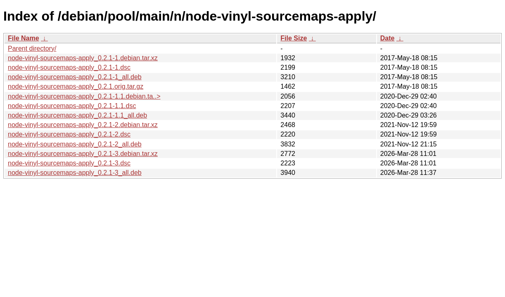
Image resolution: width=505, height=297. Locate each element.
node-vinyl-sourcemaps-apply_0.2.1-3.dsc (69, 163)
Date (387, 38)
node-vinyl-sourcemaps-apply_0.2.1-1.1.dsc (72, 105)
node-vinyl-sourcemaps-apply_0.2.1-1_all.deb (75, 76)
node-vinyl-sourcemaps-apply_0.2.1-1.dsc (69, 67)
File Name (23, 38)
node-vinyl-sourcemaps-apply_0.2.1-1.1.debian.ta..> (84, 96)
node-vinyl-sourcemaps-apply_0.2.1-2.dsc (69, 134)
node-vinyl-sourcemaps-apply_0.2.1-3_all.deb (75, 172)
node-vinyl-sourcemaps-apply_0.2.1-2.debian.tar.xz (83, 124)
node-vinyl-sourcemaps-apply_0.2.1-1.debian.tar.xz (83, 57)
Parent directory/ (32, 48)
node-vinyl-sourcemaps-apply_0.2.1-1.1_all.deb (77, 115)
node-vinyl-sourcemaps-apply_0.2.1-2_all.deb (75, 144)
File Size (293, 38)
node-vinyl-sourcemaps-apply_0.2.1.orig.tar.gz (75, 86)
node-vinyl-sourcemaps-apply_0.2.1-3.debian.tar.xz (83, 153)
